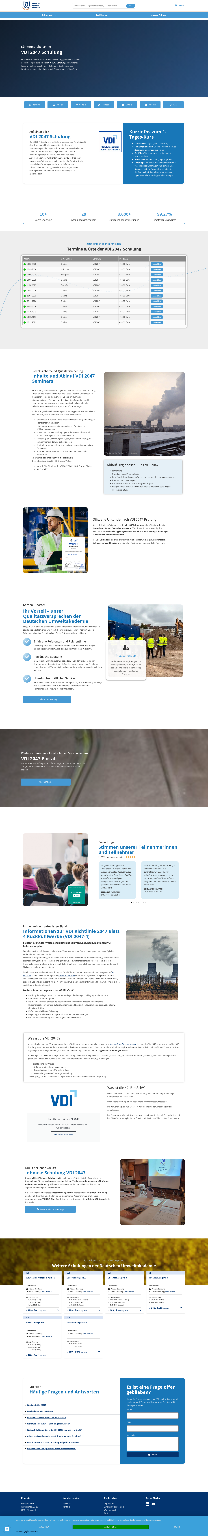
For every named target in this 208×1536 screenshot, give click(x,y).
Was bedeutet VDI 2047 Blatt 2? (41, 1411)
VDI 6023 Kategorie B (35, 1322)
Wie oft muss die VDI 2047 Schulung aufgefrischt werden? (53, 1442)
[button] (131, 902)
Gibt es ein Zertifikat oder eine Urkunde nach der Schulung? (54, 1436)
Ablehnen (44, 1527)
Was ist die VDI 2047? (36, 1405)
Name (129, 1409)
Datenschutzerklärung (114, 1506)
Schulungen (49, 15)
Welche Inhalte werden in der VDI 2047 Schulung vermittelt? (54, 1430)
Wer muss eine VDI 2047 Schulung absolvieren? (48, 1423)
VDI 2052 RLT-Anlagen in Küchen (40, 1277)
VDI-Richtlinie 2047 (66, 975)
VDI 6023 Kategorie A (158, 1277)
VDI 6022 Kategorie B (117, 1277)
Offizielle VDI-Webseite (63, 1134)
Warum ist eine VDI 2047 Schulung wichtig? (46, 1417)
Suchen (131, 6)
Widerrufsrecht (110, 1510)
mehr (177, 1527)
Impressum (109, 1503)
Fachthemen (103, 15)
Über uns (67, 1503)
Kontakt (66, 1506)
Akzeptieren (110, 1527)
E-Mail (129, 1422)
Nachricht (131, 1435)
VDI (27, 1272)
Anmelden (157, 264)
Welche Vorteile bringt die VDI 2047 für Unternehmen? (51, 1448)
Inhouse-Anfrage (158, 15)
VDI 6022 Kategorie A (76, 1277)
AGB (106, 1513)
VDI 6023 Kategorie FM (77, 1322)
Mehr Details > (47, 1292)
